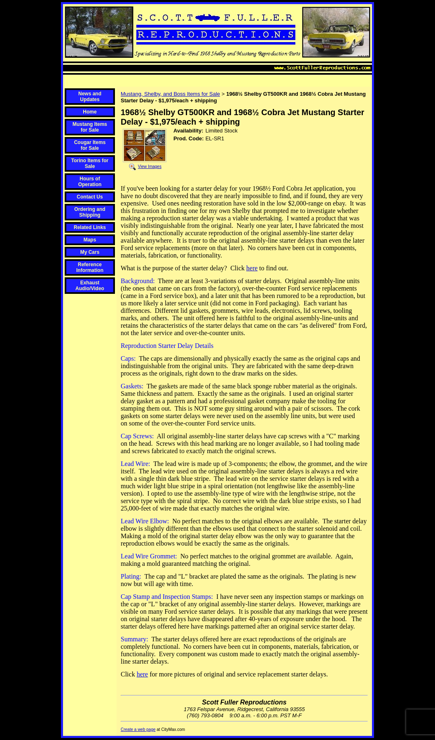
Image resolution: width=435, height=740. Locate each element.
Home (89, 112)
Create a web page (138, 729)
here (252, 268)
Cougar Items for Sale (90, 145)
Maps (90, 240)
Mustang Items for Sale (89, 127)
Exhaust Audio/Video (89, 285)
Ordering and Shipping (89, 212)
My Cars (90, 252)
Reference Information (89, 267)
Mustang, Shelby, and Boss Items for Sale (170, 94)
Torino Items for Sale (89, 163)
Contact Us (90, 197)
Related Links (90, 227)
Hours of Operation (90, 181)
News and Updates (89, 96)
